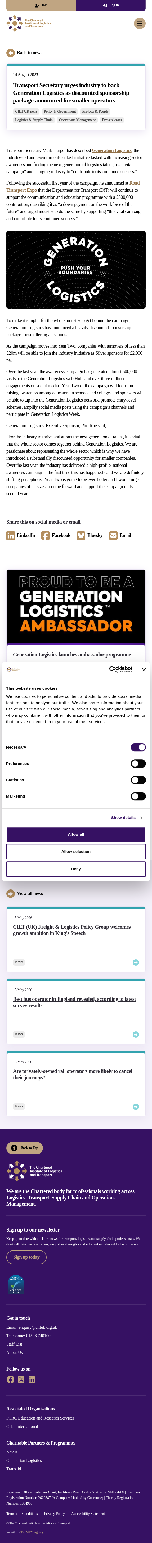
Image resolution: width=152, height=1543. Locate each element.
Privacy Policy (54, 1514)
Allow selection (76, 851)
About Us (14, 1352)
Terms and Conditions (22, 1514)
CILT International (22, 1426)
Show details (123, 817)
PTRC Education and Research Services (40, 1418)
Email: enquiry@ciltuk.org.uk (31, 1327)
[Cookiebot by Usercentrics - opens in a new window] (109, 669)
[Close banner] (144, 669)
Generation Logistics (112, 150)
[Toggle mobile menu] (140, 23)
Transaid (13, 1469)
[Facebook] (10, 1379)
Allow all (76, 834)
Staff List (14, 1344)
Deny (76, 869)
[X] (21, 1379)
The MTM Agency (31, 1532)
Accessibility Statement (88, 1514)
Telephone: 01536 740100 (28, 1335)
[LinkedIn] (32, 1379)
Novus (11, 1452)
